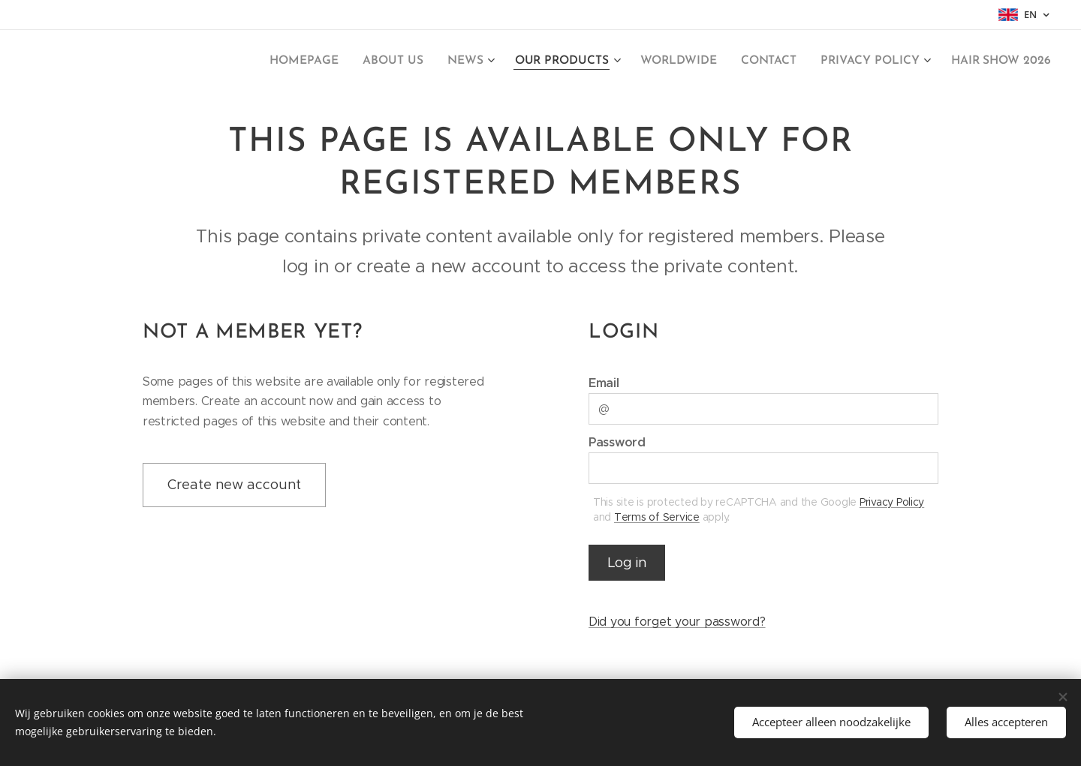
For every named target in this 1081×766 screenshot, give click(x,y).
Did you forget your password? (677, 622)
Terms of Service (657, 517)
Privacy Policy (892, 502)
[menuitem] (329, 61)
